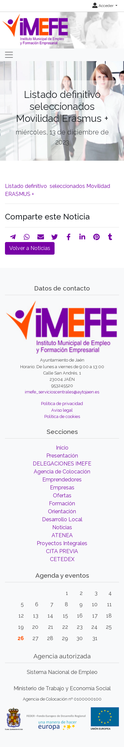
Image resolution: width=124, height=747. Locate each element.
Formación (62, 503)
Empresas (62, 487)
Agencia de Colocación (62, 471)
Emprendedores (62, 479)
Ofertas (62, 495)
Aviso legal (62, 410)
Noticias (62, 527)
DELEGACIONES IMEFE (62, 463)
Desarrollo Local (62, 519)
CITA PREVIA (62, 551)
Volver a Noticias (29, 248)
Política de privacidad (62, 403)
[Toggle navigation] (9, 54)
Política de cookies (62, 416)
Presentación (62, 456)
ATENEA (62, 535)
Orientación (62, 511)
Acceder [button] (103, 5)
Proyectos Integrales (62, 543)
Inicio (62, 448)
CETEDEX (62, 559)
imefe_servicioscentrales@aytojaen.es (62, 391)
